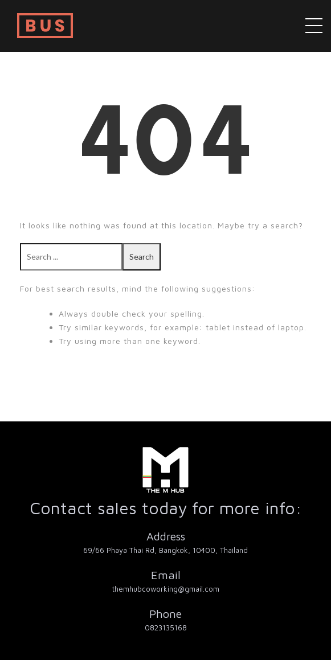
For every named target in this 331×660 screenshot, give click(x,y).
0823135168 (166, 627)
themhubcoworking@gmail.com (165, 588)
